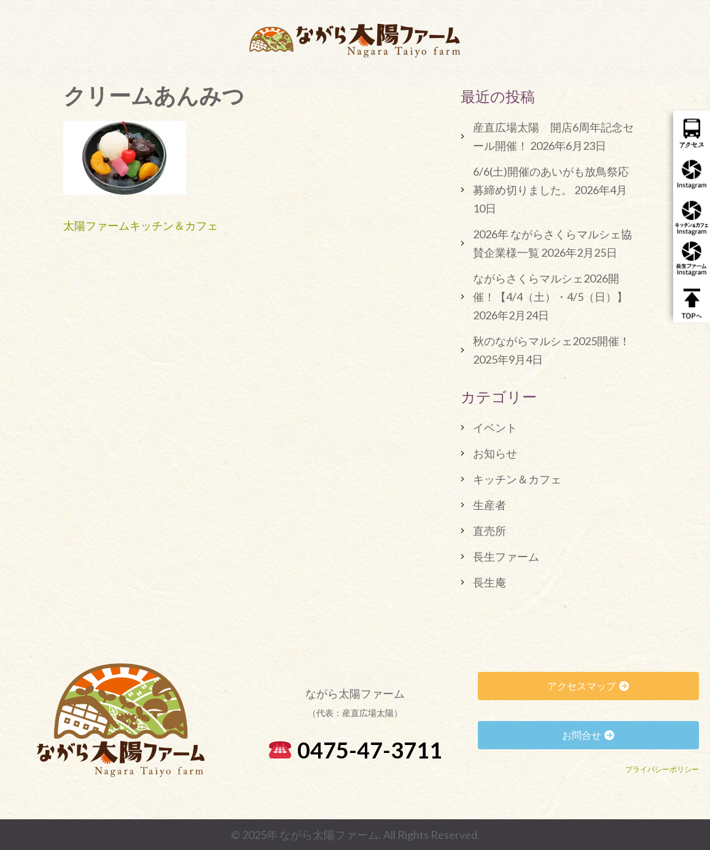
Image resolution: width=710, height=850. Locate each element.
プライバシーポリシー (662, 769)
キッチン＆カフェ (517, 479)
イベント (495, 427)
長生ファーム (506, 556)
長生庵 (489, 582)
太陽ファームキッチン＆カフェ (140, 225)
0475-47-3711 (355, 750)
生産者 (489, 505)
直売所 (489, 530)
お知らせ (495, 453)
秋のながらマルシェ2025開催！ (551, 341)
